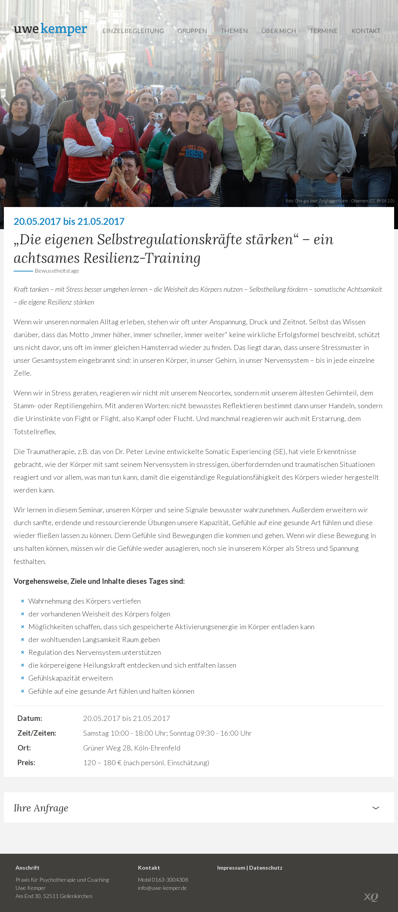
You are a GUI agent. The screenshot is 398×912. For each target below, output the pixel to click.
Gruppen (192, 30)
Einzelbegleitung (133, 30)
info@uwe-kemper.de (162, 887)
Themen (234, 30)
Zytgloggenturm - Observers (343, 201)
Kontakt (366, 30)
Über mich (279, 30)
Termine (324, 30)
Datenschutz (266, 867)
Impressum (231, 867)
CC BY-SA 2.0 (382, 201)
